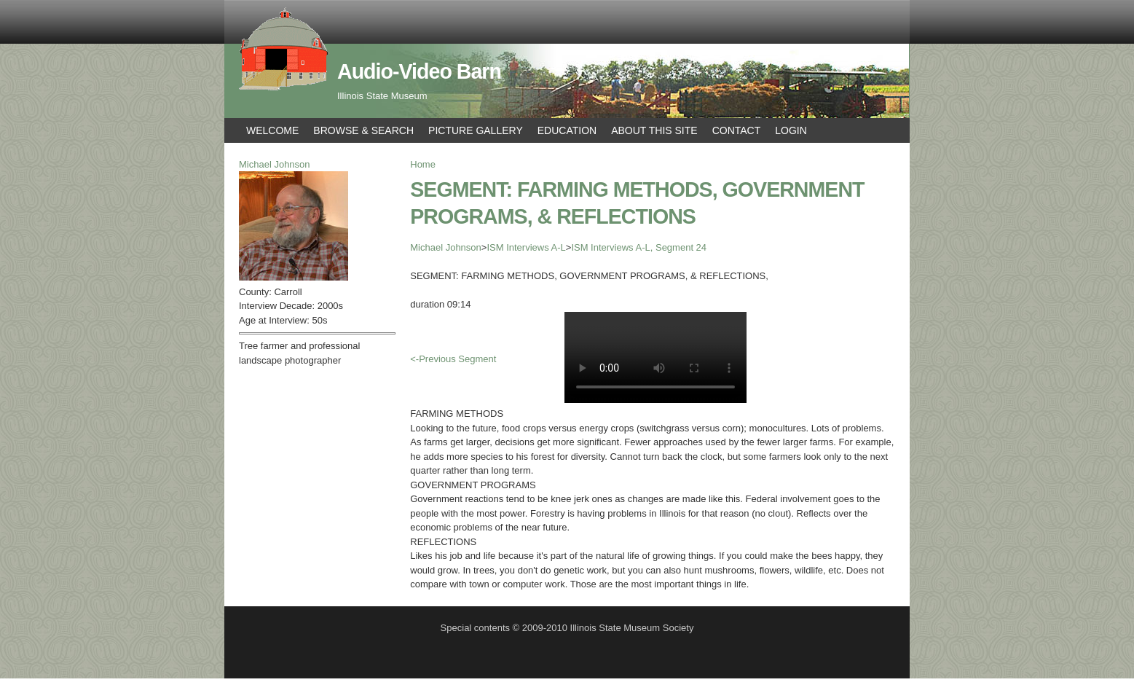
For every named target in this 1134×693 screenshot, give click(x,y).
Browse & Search (363, 130)
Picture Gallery (475, 130)
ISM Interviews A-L (526, 247)
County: (256, 291)
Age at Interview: (275, 320)
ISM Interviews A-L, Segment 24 (638, 247)
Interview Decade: (278, 305)
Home (423, 164)
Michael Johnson (445, 247)
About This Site (654, 130)
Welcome (272, 130)
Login (791, 130)
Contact (736, 130)
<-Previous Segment (453, 358)
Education (567, 130)
